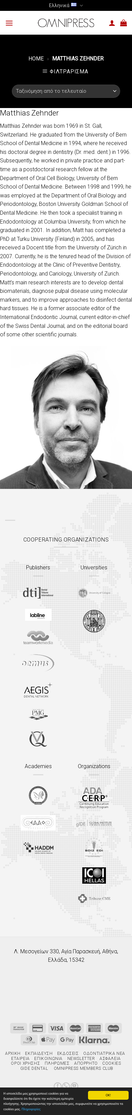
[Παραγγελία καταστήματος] (66, 91)
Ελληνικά (66, 5)
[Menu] (9, 23)
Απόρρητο (86, 1063)
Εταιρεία (20, 1058)
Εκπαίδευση (38, 1053)
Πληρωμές (57, 1063)
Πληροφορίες (31, 1109)
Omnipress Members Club (82, 1068)
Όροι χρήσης (25, 1063)
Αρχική (13, 1053)
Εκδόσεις (68, 1053)
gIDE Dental (34, 1068)
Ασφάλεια (110, 1058)
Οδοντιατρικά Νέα (104, 1053)
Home (36, 58)
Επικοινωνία (48, 1058)
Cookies (111, 1063)
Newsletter (81, 1058)
